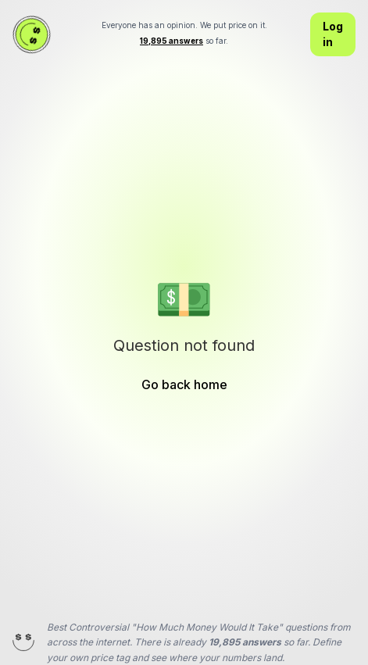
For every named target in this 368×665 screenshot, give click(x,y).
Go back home (184, 384)
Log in (333, 34)
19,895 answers (245, 642)
